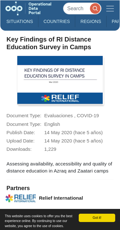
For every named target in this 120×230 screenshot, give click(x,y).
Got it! (96, 217)
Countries (57, 21)
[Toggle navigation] (110, 8)
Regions (90, 21)
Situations (19, 21)
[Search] (82, 8)
